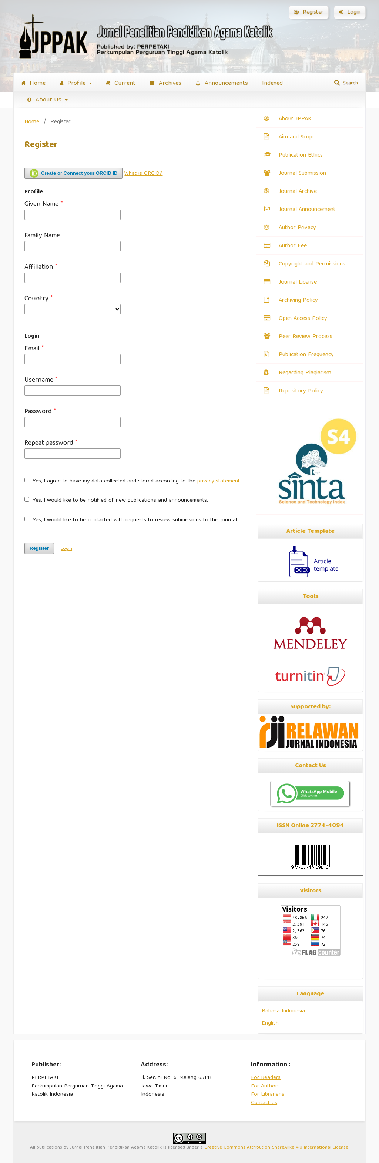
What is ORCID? (143, 173)
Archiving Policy (298, 300)
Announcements (222, 83)
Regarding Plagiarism (305, 373)
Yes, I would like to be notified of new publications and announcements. (116, 501)
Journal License (298, 282)
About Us (45, 100)
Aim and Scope (297, 137)
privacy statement (218, 481)
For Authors (265, 1086)
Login (349, 12)
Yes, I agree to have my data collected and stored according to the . (132, 481)
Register (308, 12)
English (270, 1023)
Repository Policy (301, 391)
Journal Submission (302, 173)
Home (33, 83)
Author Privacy (297, 228)
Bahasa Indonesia (283, 1011)
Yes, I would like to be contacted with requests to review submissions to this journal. (131, 520)
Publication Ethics (301, 155)
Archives (165, 83)
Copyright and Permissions (312, 264)
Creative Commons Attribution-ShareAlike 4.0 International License (276, 1147)
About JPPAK (295, 119)
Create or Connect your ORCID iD (73, 173)
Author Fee (293, 246)
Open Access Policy (303, 319)
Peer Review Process (305, 337)
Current (120, 83)
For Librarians (267, 1094)
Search (349, 83)
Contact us (264, 1103)
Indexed (272, 83)
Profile (73, 83)
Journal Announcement (307, 210)
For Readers (266, 1078)
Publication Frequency (306, 355)
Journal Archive (298, 192)
